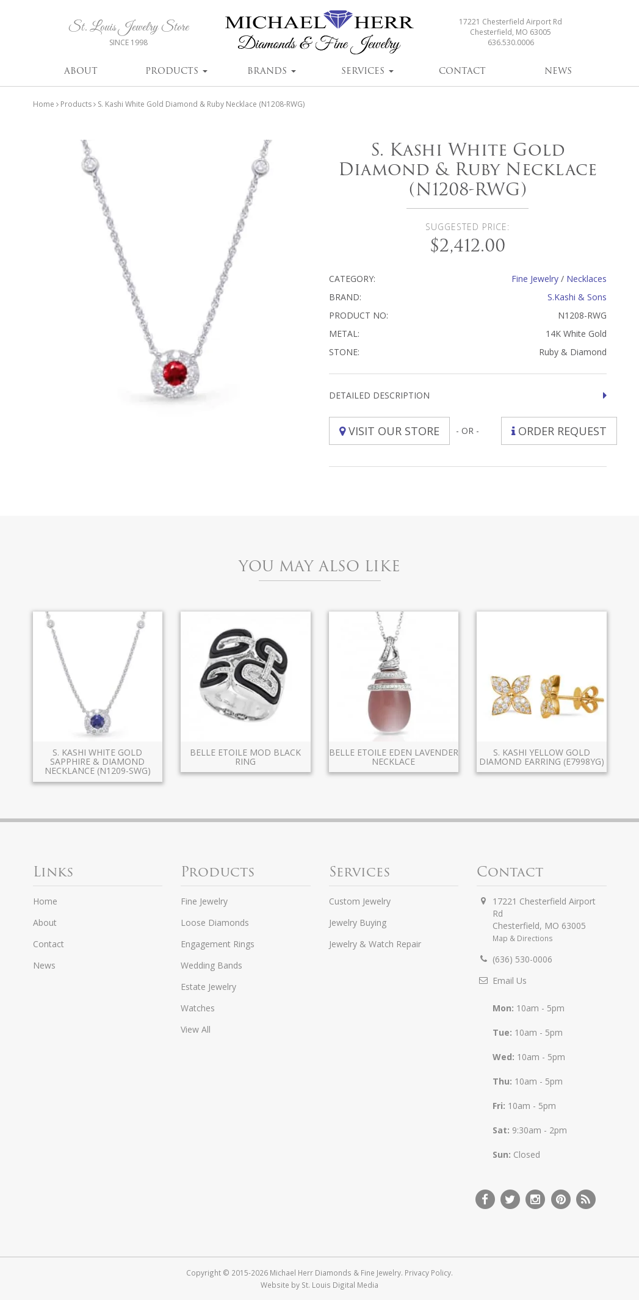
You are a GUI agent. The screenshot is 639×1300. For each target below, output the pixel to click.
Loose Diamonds (215, 922)
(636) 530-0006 (522, 959)
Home (43, 104)
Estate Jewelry (208, 986)
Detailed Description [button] (379, 395)
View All (196, 1029)
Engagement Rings (218, 944)
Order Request (559, 431)
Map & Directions (523, 938)
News (558, 71)
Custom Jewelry (360, 901)
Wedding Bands (211, 965)
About (81, 71)
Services (367, 71)
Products (176, 71)
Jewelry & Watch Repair (375, 944)
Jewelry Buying (357, 922)
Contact (462, 71)
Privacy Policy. (429, 1272)
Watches (198, 1008)
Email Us (510, 980)
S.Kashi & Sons (577, 297)
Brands (271, 71)
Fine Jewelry (534, 278)
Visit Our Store (389, 431)
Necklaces (586, 278)
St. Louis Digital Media (339, 1285)
